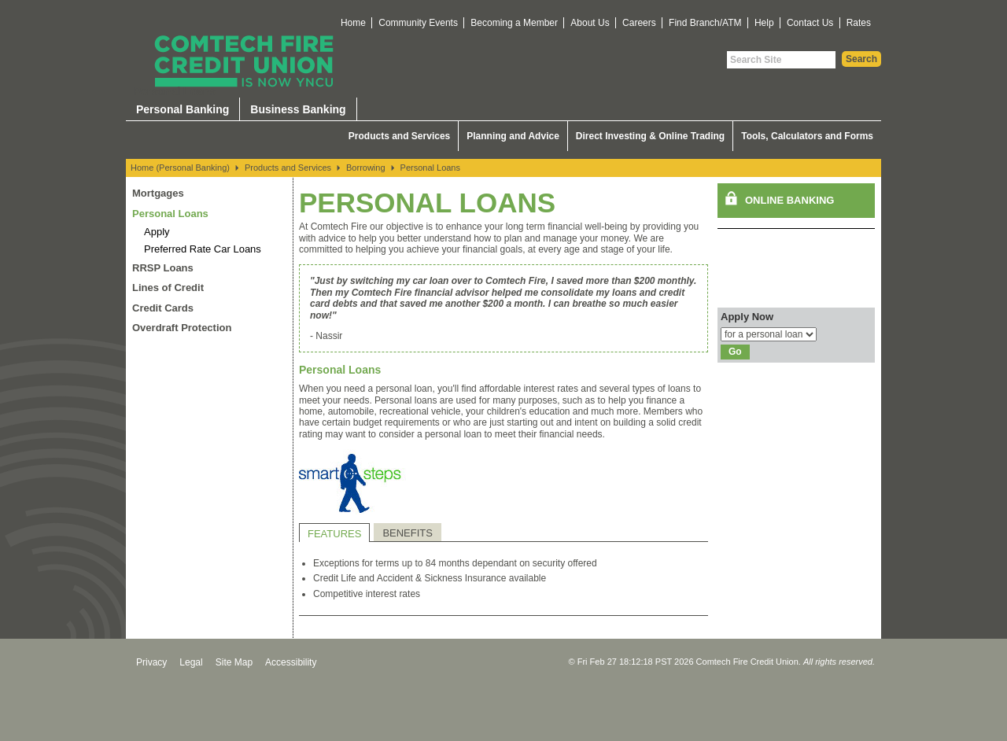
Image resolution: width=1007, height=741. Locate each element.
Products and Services (399, 136)
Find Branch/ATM (705, 22)
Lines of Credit (168, 287)
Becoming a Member (514, 22)
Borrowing (365, 167)
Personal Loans (430, 167)
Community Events (418, 22)
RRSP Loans (163, 268)
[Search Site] (781, 59)
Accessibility (290, 662)
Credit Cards (163, 308)
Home (353, 22)
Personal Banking (182, 109)
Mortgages (158, 193)
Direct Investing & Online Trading (650, 136)
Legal (190, 662)
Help (764, 22)
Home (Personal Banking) (180, 167)
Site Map (234, 662)
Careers (639, 22)
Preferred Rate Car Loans (202, 249)
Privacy (151, 662)
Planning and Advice (513, 136)
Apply (157, 232)
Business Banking (297, 109)
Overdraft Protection (181, 328)
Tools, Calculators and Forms (807, 136)
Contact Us (810, 22)
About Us (589, 22)
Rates (859, 22)
